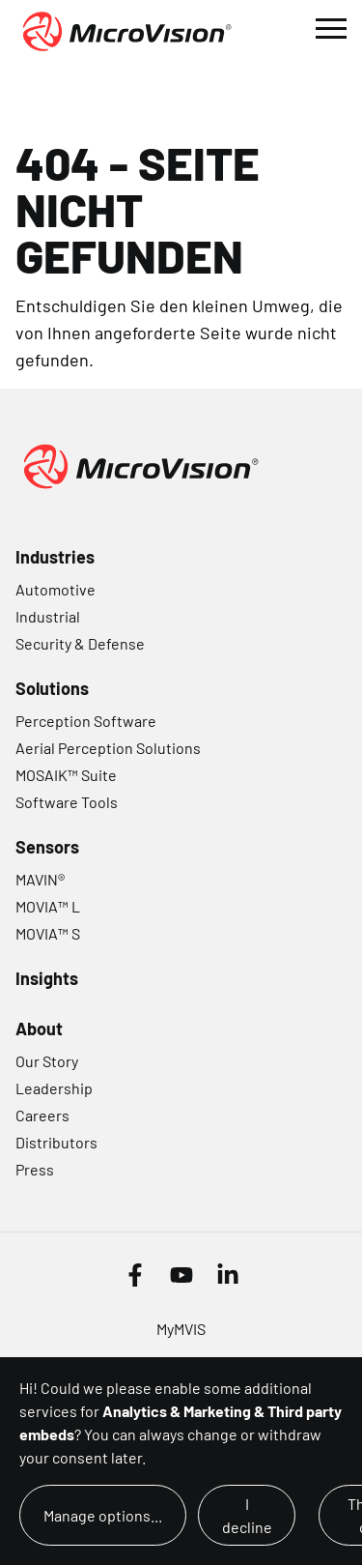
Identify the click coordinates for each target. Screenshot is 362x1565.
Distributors (56, 1142)
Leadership (54, 1088)
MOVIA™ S (47, 933)
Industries (55, 556)
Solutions (52, 688)
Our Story (46, 1061)
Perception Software (85, 720)
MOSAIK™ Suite (66, 775)
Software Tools (66, 802)
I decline (247, 1515)
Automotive (55, 589)
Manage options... (102, 1515)
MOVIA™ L (47, 906)
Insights (46, 978)
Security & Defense (80, 643)
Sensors (47, 846)
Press (34, 1169)
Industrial (47, 616)
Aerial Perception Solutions (108, 748)
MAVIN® (40, 879)
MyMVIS (181, 1328)
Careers (42, 1115)
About (39, 1028)
